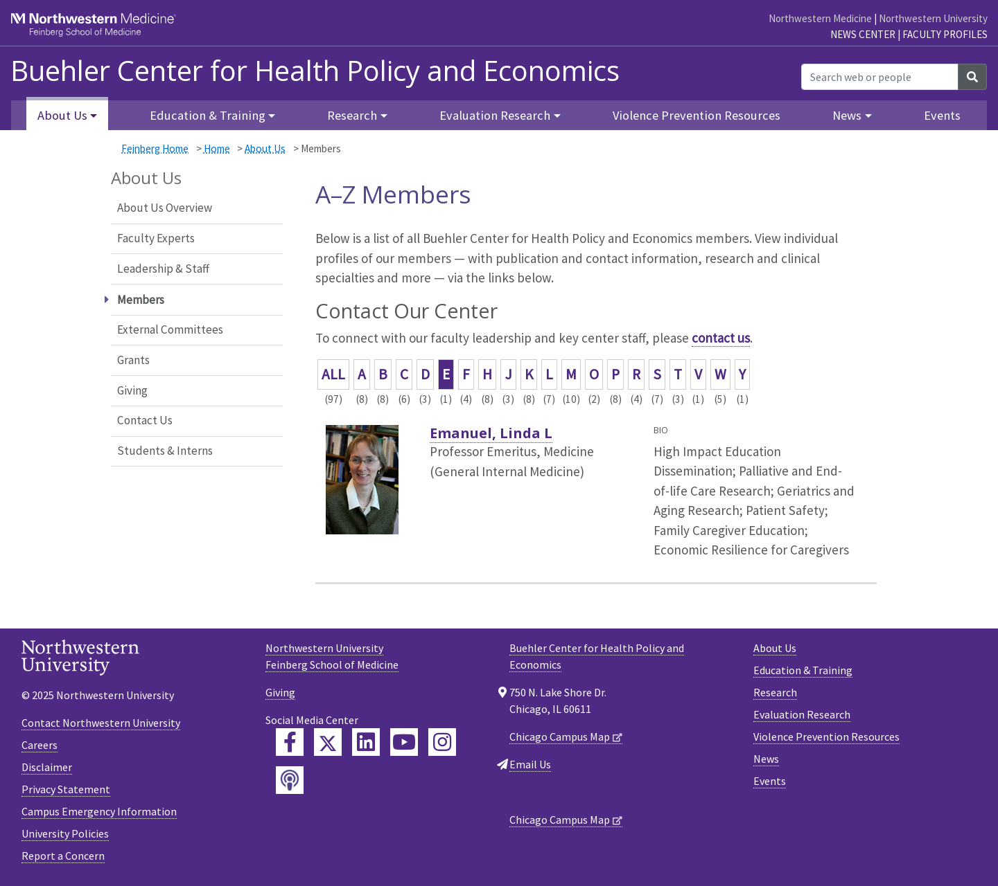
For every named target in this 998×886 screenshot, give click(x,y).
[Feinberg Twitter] (328, 742)
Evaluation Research (801, 714)
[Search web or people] (879, 77)
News (766, 759)
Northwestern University (933, 18)
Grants (133, 360)
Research (775, 692)
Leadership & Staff (163, 268)
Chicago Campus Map (559, 736)
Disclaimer (46, 767)
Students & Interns (165, 450)
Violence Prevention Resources (696, 115)
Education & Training (802, 670)
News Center (862, 34)
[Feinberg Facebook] (290, 742)
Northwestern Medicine (820, 18)
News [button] (846, 115)
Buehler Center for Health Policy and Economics (315, 70)
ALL (333, 374)
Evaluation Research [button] (494, 115)
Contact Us (145, 420)
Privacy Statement (65, 789)
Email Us (530, 764)
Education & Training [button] (207, 115)
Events (942, 115)
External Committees (170, 329)
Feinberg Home (155, 148)
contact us (721, 337)
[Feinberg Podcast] (290, 780)
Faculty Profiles (945, 34)
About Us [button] (62, 115)
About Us (265, 148)
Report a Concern (63, 855)
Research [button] (352, 115)
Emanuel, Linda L (491, 433)
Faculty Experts (156, 238)
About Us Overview (164, 207)
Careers (39, 745)
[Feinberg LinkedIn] (366, 742)
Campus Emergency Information (99, 811)
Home (217, 148)
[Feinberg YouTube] (404, 742)
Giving (132, 390)
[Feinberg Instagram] (442, 742)
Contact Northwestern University (100, 723)
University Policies (65, 833)
